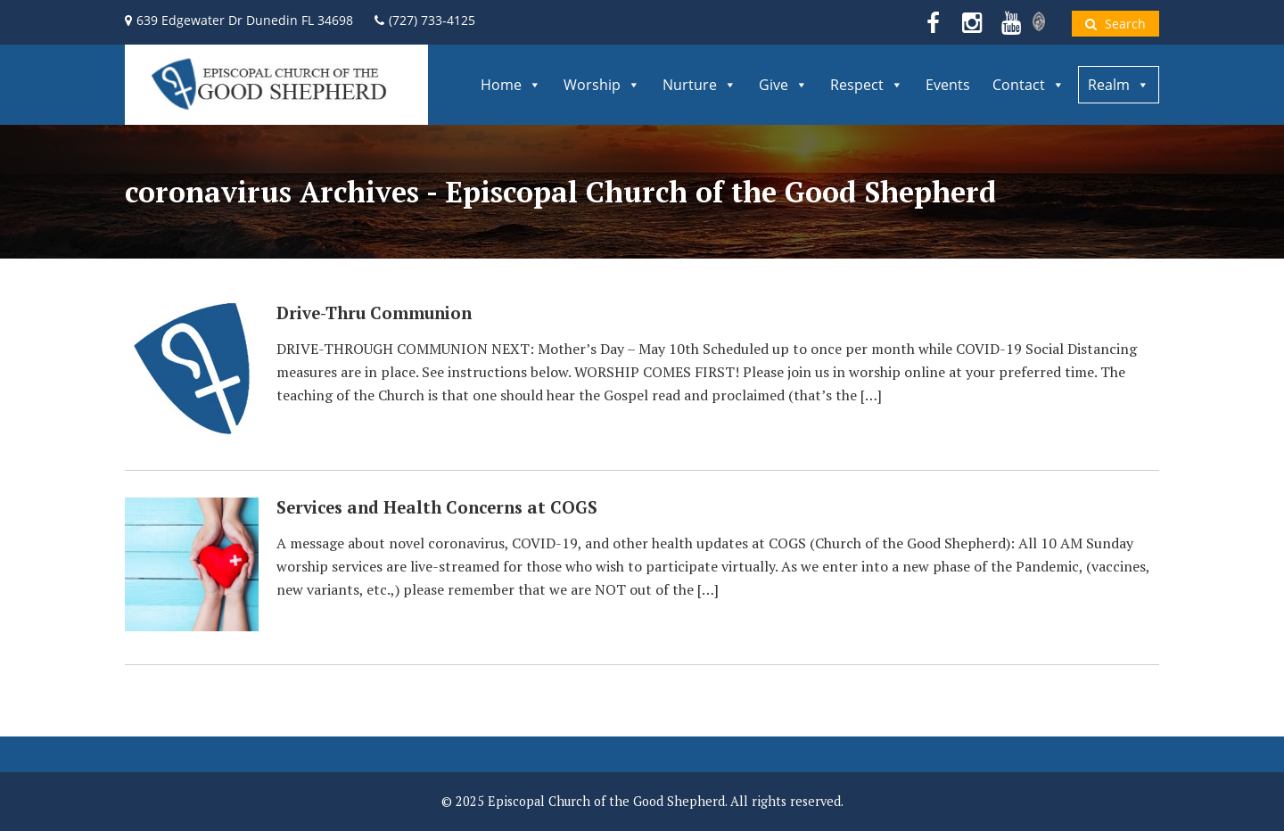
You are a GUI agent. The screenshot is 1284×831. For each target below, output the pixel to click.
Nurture (700, 85)
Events (948, 85)
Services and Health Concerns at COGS (436, 507)
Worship (602, 85)
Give (783, 85)
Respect (866, 85)
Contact (1028, 85)
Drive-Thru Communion (374, 313)
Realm (1118, 85)
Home (511, 85)
